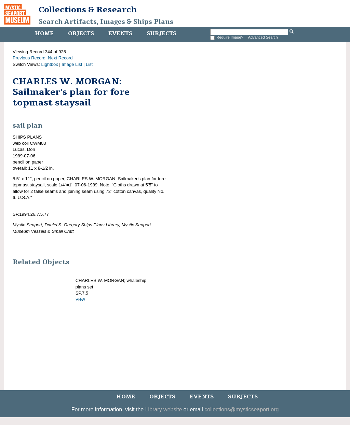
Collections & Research (88, 9)
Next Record (60, 57)
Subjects (161, 33)
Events (120, 33)
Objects (81, 33)
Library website (163, 409)
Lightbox (49, 64)
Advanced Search (263, 37)
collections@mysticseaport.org (241, 409)
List (89, 64)
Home (44, 33)
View (80, 299)
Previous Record (29, 57)
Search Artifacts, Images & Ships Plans (106, 21)
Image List (72, 64)
